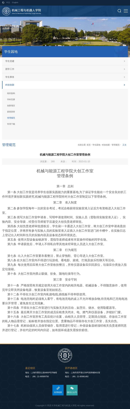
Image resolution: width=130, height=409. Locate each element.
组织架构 (11, 93)
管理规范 (11, 118)
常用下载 (11, 124)
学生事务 (9, 77)
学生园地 (96, 145)
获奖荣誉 (11, 112)
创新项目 (11, 105)
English (15, 2)
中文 (8, 2)
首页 (89, 145)
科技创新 (9, 85)
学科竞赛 (11, 99)
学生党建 (9, 61)
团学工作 (9, 69)
